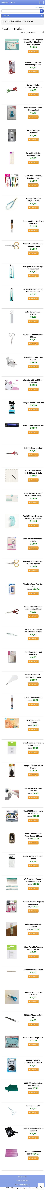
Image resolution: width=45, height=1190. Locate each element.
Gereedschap (29, 21)
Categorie (22, 15)
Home (4, 21)
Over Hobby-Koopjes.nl (22, 1184)
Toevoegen (33, 51)
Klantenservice (22, 1177)
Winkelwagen (40, 7)
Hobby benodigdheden (15, 21)
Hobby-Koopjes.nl (8, 2)
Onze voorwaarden (22, 1181)
